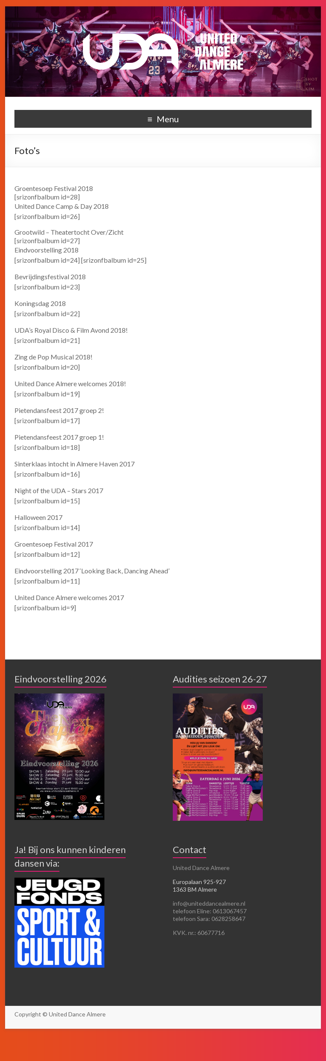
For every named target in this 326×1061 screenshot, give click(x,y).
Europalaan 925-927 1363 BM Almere (199, 885)
